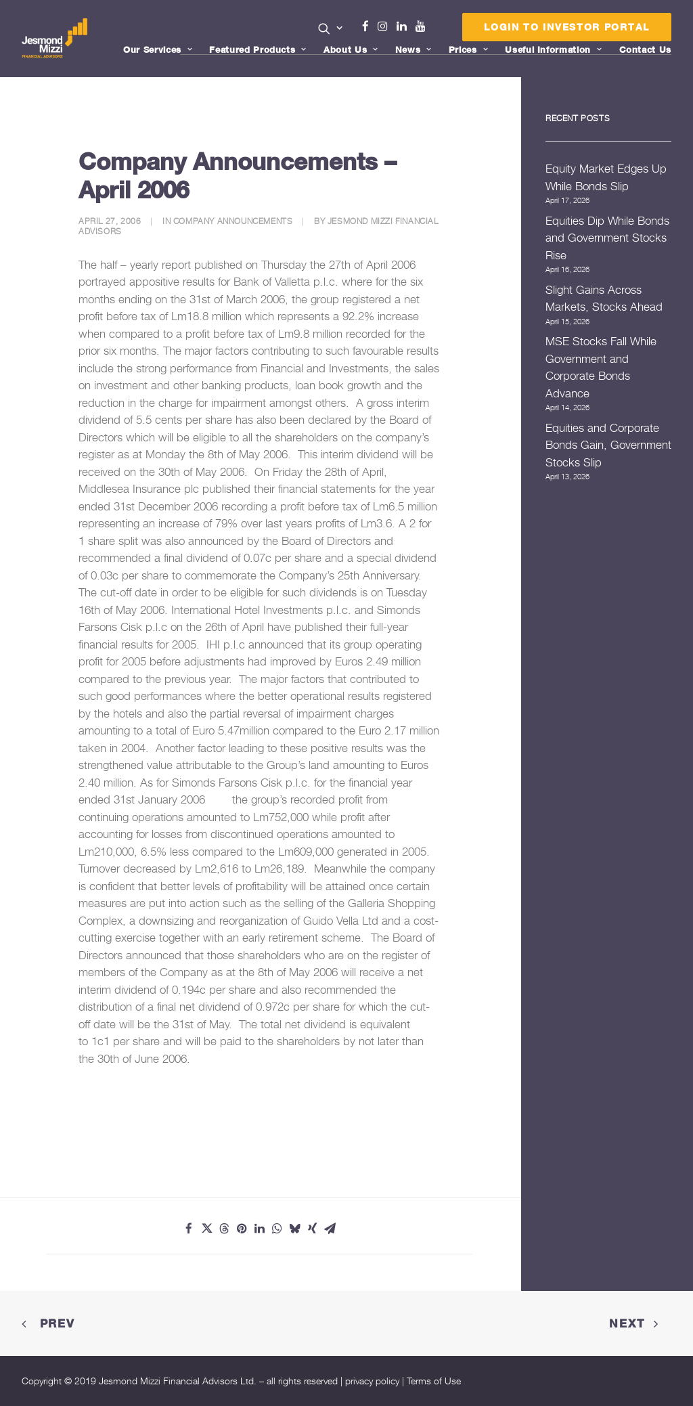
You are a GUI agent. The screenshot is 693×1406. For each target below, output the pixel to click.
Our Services (157, 49)
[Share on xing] (312, 1229)
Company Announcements (233, 221)
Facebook (371, 26)
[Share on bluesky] (294, 1229)
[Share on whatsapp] (277, 1229)
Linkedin (405, 26)
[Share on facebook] (189, 1229)
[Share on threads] (224, 1229)
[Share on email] (329, 1229)
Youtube (424, 26)
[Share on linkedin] (259, 1229)
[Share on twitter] (206, 1229)
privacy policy (372, 1380)
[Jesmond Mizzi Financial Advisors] (55, 38)
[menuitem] (330, 30)
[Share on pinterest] (241, 1229)
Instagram (386, 26)
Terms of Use (434, 1380)
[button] (330, 28)
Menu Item (437, 30)
